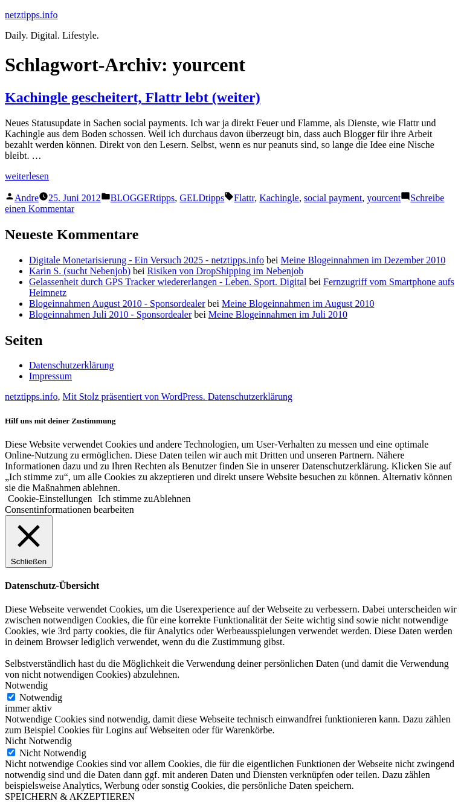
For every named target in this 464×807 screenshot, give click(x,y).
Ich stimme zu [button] (125, 499)
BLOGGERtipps (143, 198)
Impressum (50, 376)
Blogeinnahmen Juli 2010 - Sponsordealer (110, 314)
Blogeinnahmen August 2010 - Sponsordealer (117, 303)
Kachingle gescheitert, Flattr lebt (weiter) (132, 97)
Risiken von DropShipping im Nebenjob (225, 271)
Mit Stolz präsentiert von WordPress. (135, 396)
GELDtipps (201, 198)
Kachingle (279, 198)
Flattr (244, 198)
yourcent (384, 198)
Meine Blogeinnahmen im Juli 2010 (277, 314)
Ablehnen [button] (171, 499)
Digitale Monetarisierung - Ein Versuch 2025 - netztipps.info (146, 260)
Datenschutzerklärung (71, 365)
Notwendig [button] (26, 685)
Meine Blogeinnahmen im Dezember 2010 (363, 260)
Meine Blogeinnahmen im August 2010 (298, 303)
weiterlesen (27, 176)
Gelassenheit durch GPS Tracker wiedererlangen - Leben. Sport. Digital (167, 282)
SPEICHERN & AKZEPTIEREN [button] (70, 796)
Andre (26, 198)
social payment (333, 198)
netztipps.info (31, 15)
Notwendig (40, 697)
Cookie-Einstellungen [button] (50, 499)
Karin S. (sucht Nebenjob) (79, 271)
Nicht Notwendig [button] (38, 741)
